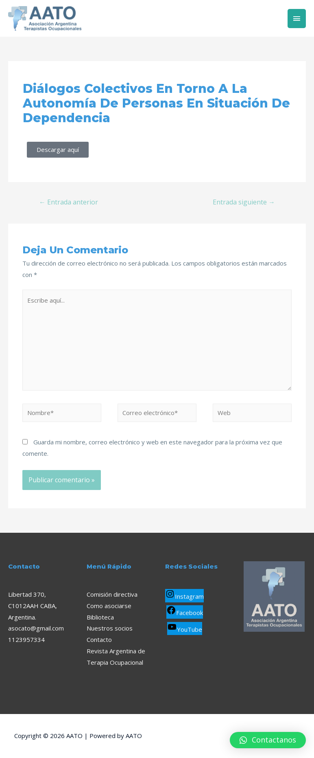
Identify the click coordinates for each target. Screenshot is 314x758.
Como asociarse (109, 606)
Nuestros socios (110, 628)
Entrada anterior (68, 202)
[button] (268, 740)
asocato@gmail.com (36, 628)
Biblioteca (100, 617)
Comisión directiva (112, 594)
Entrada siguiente (244, 202)
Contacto (99, 639)
